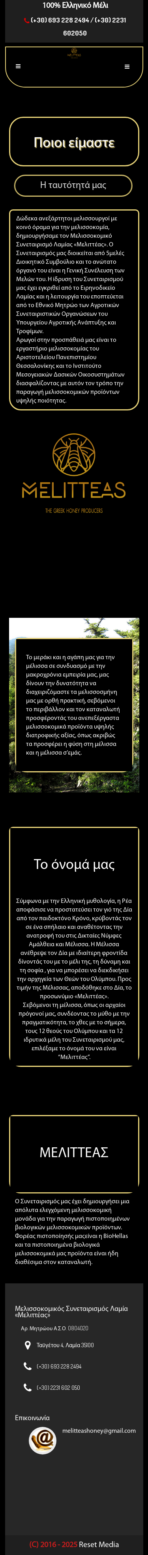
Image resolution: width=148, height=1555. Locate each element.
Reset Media (99, 1545)
